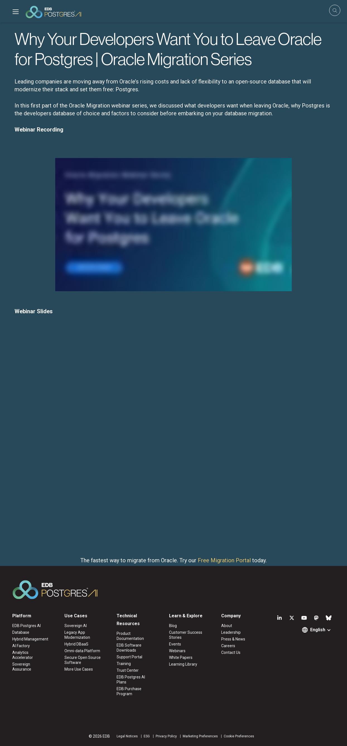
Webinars (177, 651)
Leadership (231, 632)
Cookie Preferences (239, 736)
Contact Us (230, 652)
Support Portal (129, 657)
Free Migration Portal (224, 560)
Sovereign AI (75, 625)
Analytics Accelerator (22, 655)
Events (175, 644)
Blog (173, 625)
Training (124, 663)
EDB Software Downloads (129, 647)
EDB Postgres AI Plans (131, 679)
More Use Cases (78, 669)
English (317, 629)
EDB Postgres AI (26, 625)
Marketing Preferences (200, 736)
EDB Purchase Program (129, 691)
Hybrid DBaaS (76, 644)
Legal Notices (127, 736)
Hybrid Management (30, 639)
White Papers (180, 657)
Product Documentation (130, 636)
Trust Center (128, 670)
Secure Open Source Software (82, 660)
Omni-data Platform (82, 651)
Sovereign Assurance (21, 666)
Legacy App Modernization (77, 635)
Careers (228, 646)
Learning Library (183, 664)
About (226, 625)
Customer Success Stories (185, 635)
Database (20, 632)
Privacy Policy (166, 736)
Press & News (233, 639)
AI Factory (21, 646)
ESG (147, 736)
